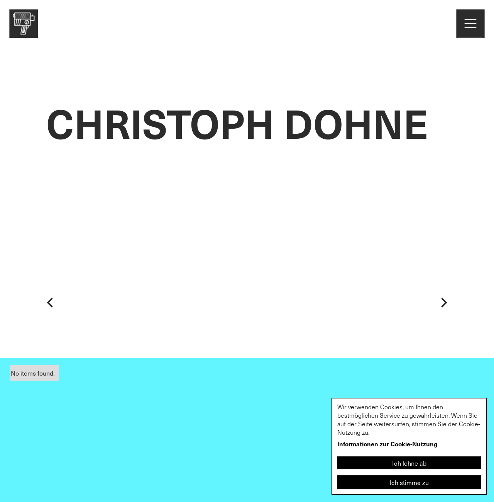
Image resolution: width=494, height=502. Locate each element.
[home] (23, 23)
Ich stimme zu (409, 482)
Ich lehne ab (409, 463)
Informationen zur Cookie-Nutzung (387, 444)
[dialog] (409, 446)
